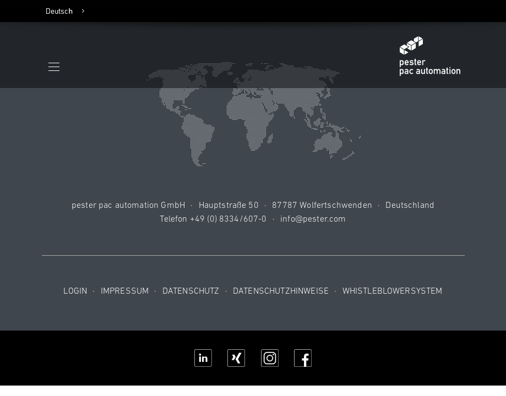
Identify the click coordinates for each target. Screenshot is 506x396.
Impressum (125, 290)
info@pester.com (313, 218)
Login (75, 290)
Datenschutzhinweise (281, 290)
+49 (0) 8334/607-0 (228, 218)
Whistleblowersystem (392, 290)
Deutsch (59, 11)
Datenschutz (191, 290)
